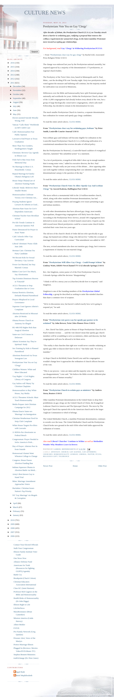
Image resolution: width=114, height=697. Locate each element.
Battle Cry (18, 574)
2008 (12, 528)
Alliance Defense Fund (23, 562)
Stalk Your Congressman (23, 548)
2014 (12, 71)
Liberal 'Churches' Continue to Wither (68, 441)
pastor (91, 454)
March (16, 507)
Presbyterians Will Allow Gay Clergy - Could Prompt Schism (75, 262)
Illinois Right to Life (22, 604)
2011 (12, 83)
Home (75, 466)
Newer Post (47, 466)
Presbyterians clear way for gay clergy (66, 55)
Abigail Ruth (19, 672)
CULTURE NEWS (44, 13)
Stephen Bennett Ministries (24, 654)
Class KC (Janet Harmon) (24, 588)
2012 (12, 79)
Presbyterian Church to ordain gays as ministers (70, 390)
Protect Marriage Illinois (23, 644)
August (16, 102)
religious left (50, 456)
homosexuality (61, 454)
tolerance (64, 456)
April (15, 503)
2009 (12, 524)
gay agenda (75, 452)
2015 (12, 67)
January (16, 515)
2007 (12, 532)
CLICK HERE (75, 122)
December (17, 86)
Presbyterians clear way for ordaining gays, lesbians (71, 128)
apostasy (55, 452)
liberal (83, 454)
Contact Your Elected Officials (26, 545)
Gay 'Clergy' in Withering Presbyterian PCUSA (81, 48)
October (16, 94)
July (15, 106)
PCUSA (99, 454)
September (17, 98)
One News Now (20, 558)
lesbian (74, 454)
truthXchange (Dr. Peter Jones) (26, 658)
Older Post (102, 466)
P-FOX (16, 628)
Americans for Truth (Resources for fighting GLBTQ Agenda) (24, 568)
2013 (12, 75)
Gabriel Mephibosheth (23, 675)
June (15, 110)
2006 (12, 536)
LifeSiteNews (19, 608)
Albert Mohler (19, 624)
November (17, 90)
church (64, 452)
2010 (12, 520)
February (17, 511)
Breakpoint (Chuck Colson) (25, 578)
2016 (12, 63)
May (15, 114)
